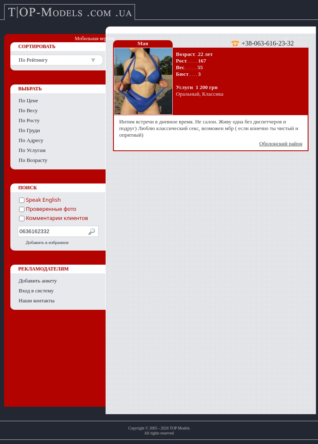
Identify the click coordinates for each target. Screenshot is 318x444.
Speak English (40, 199)
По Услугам (32, 150)
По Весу (28, 110)
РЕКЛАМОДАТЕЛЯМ (43, 269)
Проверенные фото (47, 208)
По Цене (28, 100)
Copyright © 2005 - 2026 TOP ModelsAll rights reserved (159, 430)
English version (292, 38)
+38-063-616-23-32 (267, 43)
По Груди (29, 130)
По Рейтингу (33, 60)
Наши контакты (37, 300)
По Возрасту (33, 160)
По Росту (29, 120)
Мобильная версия (94, 38)
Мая (142, 43)
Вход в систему (36, 290)
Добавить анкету (38, 281)
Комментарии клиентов (53, 218)
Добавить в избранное (47, 242)
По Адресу (31, 140)
